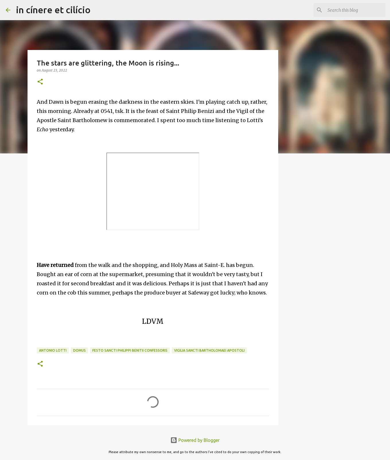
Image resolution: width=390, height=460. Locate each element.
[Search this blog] (355, 10)
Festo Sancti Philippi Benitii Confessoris (129, 350)
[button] (40, 82)
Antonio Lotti (53, 350)
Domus (79, 350)
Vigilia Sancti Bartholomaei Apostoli (209, 350)
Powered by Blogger (195, 440)
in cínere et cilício (53, 10)
